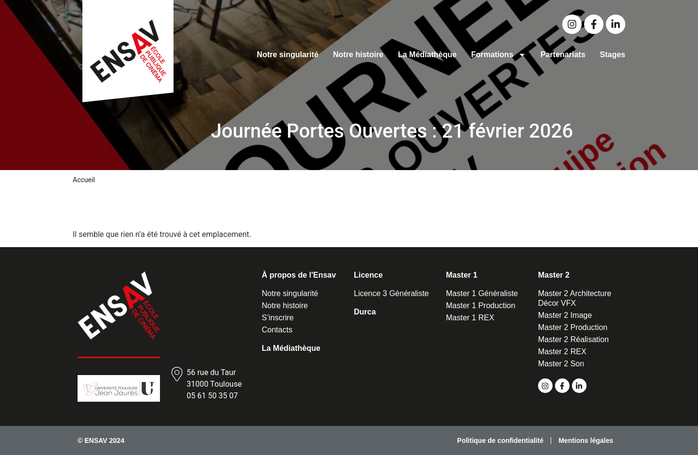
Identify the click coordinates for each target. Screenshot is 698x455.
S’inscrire (278, 318)
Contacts (277, 330)
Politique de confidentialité (500, 440)
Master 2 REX (562, 351)
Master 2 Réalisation (573, 339)
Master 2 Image (565, 315)
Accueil (84, 180)
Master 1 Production (480, 305)
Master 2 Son (561, 364)
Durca (365, 312)
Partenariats (563, 54)
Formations (498, 54)
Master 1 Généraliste (482, 293)
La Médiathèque (427, 54)
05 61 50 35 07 (212, 395)
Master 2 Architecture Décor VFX (574, 298)
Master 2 (554, 275)
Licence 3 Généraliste (391, 293)
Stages (612, 54)
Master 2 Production (572, 327)
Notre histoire (358, 54)
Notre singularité (287, 54)
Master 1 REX (470, 318)
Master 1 (461, 275)
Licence (368, 275)
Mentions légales (585, 440)
